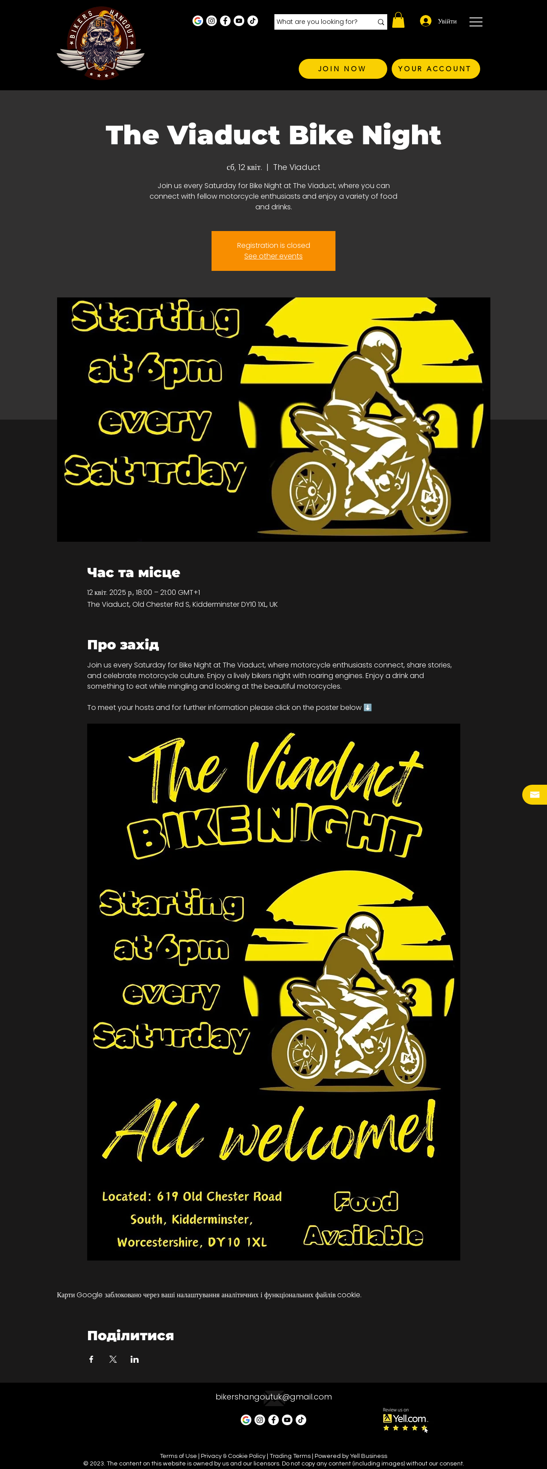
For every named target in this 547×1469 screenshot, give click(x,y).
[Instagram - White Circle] (211, 20)
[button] (398, 20)
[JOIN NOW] (343, 69)
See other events (273, 256)
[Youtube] (239, 20)
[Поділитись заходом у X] (113, 1359)
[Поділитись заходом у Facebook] (91, 1359)
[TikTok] (252, 20)
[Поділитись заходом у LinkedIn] (135, 1359)
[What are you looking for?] (318, 22)
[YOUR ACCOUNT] (436, 69)
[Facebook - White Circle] (225, 20)
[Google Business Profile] (198, 20)
